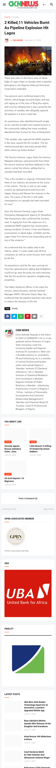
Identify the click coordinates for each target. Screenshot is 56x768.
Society (15, 17)
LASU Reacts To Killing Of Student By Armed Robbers (40, 449)
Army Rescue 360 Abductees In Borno (37, 738)
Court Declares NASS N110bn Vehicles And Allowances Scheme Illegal (37, 755)
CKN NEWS (22, 330)
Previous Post (9, 509)
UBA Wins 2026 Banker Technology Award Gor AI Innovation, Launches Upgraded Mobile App (36, 706)
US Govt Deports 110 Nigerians (14, 479)
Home (7, 17)
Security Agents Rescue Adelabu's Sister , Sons (12, 449)
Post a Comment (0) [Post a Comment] (28, 498)
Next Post (48, 509)
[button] (4, 4)
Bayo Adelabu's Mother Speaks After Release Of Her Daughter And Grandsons (37, 723)
